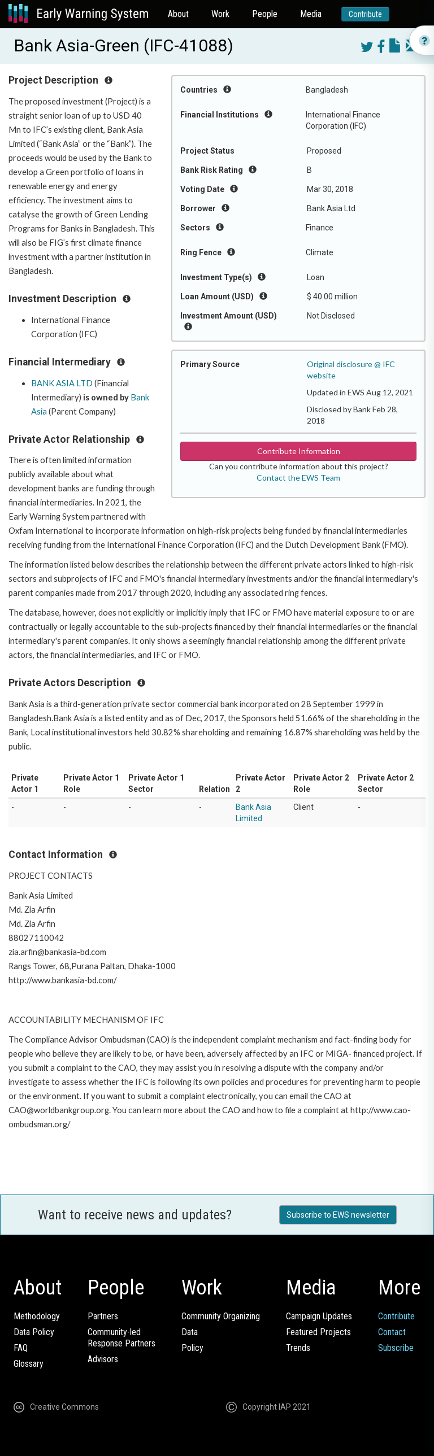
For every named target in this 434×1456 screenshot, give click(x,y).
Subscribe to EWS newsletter (338, 1214)
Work (220, 13)
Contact (392, 1332)
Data (189, 1332)
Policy (192, 1347)
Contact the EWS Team (298, 477)
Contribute (365, 14)
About (178, 13)
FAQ (21, 1347)
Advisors (103, 1359)
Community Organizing (220, 1316)
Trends (298, 1347)
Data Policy (34, 1332)
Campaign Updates (319, 1316)
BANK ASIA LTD (62, 383)
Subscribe (396, 1347)
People (264, 13)
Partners (103, 1316)
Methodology (37, 1316)
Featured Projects (318, 1332)
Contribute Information (298, 451)
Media (311, 13)
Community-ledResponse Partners (121, 1338)
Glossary (29, 1363)
